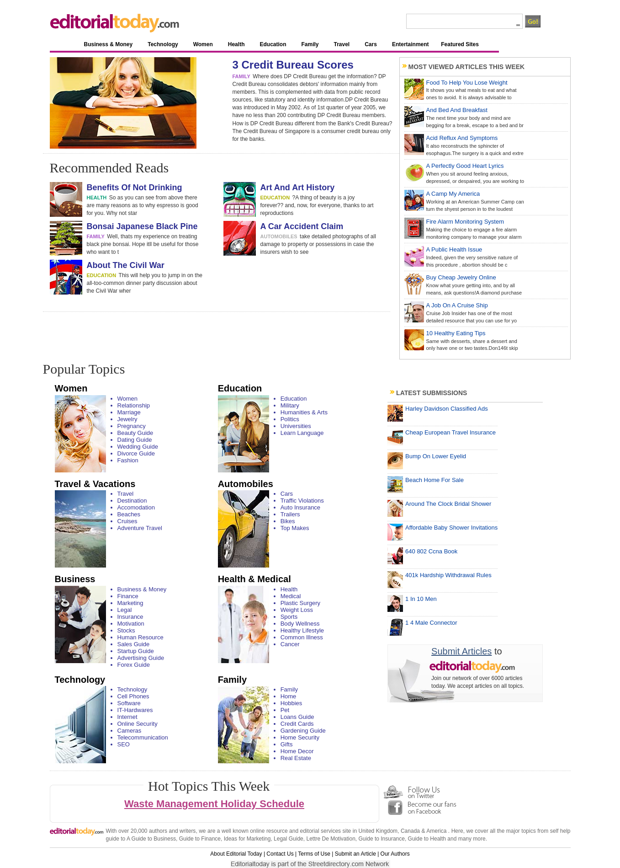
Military (290, 405)
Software (129, 703)
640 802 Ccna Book (431, 551)
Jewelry (127, 419)
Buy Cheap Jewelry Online (461, 277)
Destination (132, 500)
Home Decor (297, 751)
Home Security (300, 737)
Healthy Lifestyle (302, 630)
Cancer (290, 644)
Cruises (127, 521)
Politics (290, 419)
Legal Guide (288, 839)
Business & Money (108, 44)
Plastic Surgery (300, 603)
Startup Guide (135, 651)
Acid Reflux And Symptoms (462, 137)
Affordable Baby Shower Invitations (451, 527)
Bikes (288, 521)
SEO (123, 744)
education (275, 197)
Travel (342, 44)
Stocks (126, 630)
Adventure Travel (139, 528)
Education (273, 44)
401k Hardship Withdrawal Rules (448, 575)
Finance (127, 596)
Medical (291, 596)
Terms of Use (314, 854)
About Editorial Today (236, 854)
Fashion (127, 460)
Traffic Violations (302, 500)
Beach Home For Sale (434, 480)
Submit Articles (461, 651)
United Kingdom (378, 831)
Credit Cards (297, 723)
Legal (124, 609)
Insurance (130, 616)
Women (203, 44)
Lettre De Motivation (330, 839)
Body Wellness (300, 623)
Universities (296, 426)
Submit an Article (355, 854)
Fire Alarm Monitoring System (465, 221)
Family (309, 44)
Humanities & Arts (304, 412)
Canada (410, 831)
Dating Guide (134, 439)
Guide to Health (427, 839)
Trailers (290, 514)
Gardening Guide (303, 730)
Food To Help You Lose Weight (467, 82)
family (241, 76)
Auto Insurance (300, 507)
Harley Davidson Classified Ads (446, 408)
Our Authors (395, 854)
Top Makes (295, 528)
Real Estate (296, 758)
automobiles (278, 236)
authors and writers (172, 831)
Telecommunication (142, 737)
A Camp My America (453, 193)
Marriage (129, 412)
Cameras (129, 730)
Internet (127, 716)
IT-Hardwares (135, 710)
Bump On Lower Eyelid (435, 456)
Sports (289, 616)
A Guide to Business (151, 839)
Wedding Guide (137, 446)
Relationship (133, 405)
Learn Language (302, 432)
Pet (285, 710)
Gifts (287, 744)
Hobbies (291, 703)
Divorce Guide (136, 453)
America (436, 831)
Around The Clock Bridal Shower (448, 503)
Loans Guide (297, 716)
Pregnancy (131, 426)
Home (289, 696)
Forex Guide (133, 664)
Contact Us (279, 854)
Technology (163, 44)
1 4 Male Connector (431, 622)
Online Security (137, 723)
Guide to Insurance (382, 839)
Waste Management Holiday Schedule (214, 803)
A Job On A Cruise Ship (457, 305)
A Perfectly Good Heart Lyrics (465, 165)
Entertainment (410, 44)
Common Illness (302, 637)
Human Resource (140, 637)
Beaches (129, 514)
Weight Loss (297, 609)
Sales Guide (133, 644)
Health (236, 44)
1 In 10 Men (421, 598)
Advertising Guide (140, 657)
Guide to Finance (200, 839)
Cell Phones (133, 696)
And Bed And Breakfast (457, 110)
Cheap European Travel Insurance (450, 432)
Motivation (130, 623)
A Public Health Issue (454, 249)
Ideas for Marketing (247, 839)
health (97, 197)
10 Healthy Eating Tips (456, 333)
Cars (371, 44)
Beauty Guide (135, 432)
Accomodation (136, 507)
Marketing (130, 603)
